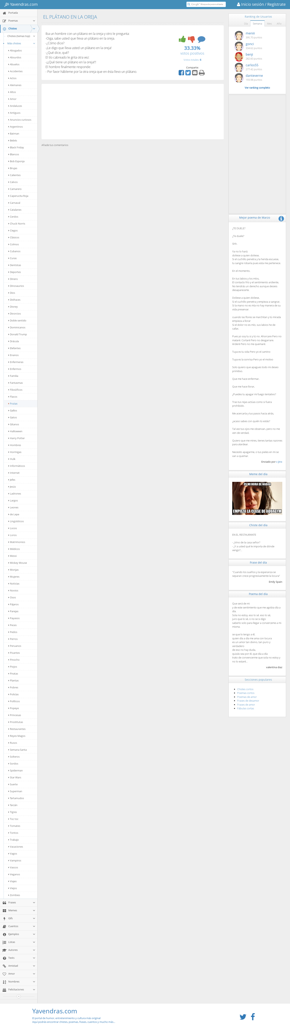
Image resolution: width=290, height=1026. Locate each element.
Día (246, 23)
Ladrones (14, 493)
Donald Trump (17, 334)
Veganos (14, 874)
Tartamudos (16, 798)
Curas (12, 258)
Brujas (12, 168)
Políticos (14, 701)
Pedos (12, 632)
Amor (12, 99)
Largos (13, 500)
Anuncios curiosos (19, 119)
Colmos (13, 244)
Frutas (12, 403)
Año (279, 23)
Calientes (14, 175)
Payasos (14, 618)
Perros (13, 639)
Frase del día (258, 562)
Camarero (15, 189)
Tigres (12, 812)
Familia (13, 376)
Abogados (15, 50)
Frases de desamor (248, 700)
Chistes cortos (245, 689)
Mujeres (13, 576)
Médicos (14, 549)
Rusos (12, 743)
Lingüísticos (16, 521)
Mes (269, 23)
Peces (12, 625)
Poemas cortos (245, 693)
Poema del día (258, 594)
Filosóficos (15, 389)
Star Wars (14, 777)
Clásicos (13, 237)
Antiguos (14, 113)
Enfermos (14, 369)
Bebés (12, 140)
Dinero (13, 279)
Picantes (14, 653)
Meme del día (258, 474)
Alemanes (14, 85)
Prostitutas (15, 722)
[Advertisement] (133, 111)
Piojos (12, 666)
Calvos (13, 182)
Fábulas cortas (245, 708)
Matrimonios (16, 542)
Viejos (12, 888)
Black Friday (16, 147)
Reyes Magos (16, 736)
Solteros (14, 756)
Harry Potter (16, 438)
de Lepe (13, 514)
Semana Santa (17, 749)
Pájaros (13, 604)
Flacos (12, 396)
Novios (13, 590)
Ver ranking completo (257, 87)
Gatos (12, 417)
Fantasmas (15, 383)
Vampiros (14, 860)
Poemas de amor (247, 697)
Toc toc (13, 819)
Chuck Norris (16, 223)
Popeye (13, 708)
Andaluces (15, 106)
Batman (13, 133)
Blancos (13, 154)
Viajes (12, 881)
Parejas (13, 611)
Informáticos (16, 466)
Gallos (12, 410)
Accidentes (15, 71)
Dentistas (14, 265)
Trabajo (13, 839)
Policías (13, 694)
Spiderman (15, 770)
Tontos (13, 833)
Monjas (13, 569)
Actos (12, 78)
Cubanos (14, 251)
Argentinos (15, 126)
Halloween (15, 431)
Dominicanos (16, 327)
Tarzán (12, 805)
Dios (11, 293)
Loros (12, 535)
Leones (13, 507)
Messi (12, 556)
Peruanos (14, 646)
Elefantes (14, 348)
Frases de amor (246, 704)
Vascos (13, 867)
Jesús (12, 486)
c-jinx (279, 461)
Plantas (13, 680)
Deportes (14, 272)
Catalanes (14, 209)
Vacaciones (15, 846)
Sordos (13, 763)
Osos (12, 597)
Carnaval (14, 203)
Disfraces (14, 299)
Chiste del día (258, 525)
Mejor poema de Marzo (254, 217)
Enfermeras (15, 362)
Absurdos (14, 57)
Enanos (13, 355)
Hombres (14, 445)
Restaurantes (17, 729)
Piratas (13, 673)
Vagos (12, 853)
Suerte (13, 784)
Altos (12, 92)
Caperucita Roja (18, 196)
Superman (15, 791)
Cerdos (13, 216)
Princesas (14, 715)
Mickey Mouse (17, 563)
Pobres (13, 687)
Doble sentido (17, 320)
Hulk (11, 459)
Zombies (14, 895)
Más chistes (18, 43)
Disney (13, 306)
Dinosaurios (16, 286)
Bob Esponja (16, 161)
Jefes (11, 479)
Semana (257, 23)
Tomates (14, 826)
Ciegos (13, 230)
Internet (14, 473)
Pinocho (14, 659)
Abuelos (13, 64)
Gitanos (13, 424)
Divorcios (14, 313)
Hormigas (14, 452)
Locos (12, 528)
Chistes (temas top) (21, 36)
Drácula (13, 341)
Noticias (13, 583)
